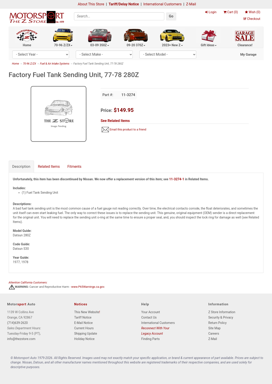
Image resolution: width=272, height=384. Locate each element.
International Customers (162, 4)
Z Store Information (221, 312)
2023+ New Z (172, 45)
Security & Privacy (220, 317)
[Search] (119, 16)
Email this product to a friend (128, 129)
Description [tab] (21, 166)
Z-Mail (191, 4)
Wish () (252, 12)
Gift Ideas (209, 45)
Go (171, 16)
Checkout (251, 19)
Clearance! (245, 45)
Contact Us (149, 317)
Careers (213, 333)
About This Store (91, 4)
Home (27, 45)
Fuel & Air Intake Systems (54, 63)
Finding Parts (150, 339)
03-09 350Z (99, 45)
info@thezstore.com (21, 339)
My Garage (248, 54)
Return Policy (217, 323)
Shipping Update (85, 333)
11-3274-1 (176, 179)
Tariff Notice (82, 317)
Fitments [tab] (74, 166)
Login (210, 12)
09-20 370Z (136, 45)
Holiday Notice (84, 339)
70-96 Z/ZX (63, 45)
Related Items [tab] (49, 166)
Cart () (231, 12)
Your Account (150, 312)
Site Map (214, 328)
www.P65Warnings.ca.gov (87, 287)
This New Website (86, 312)
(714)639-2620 (17, 323)
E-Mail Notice (83, 323)
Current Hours (84, 328)
